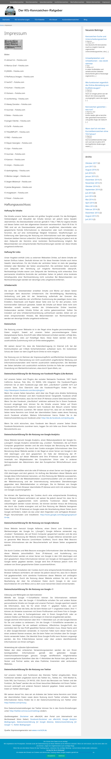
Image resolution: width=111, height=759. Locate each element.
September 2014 (92, 189)
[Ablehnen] (108, 749)
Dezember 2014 (92, 179)
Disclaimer (24, 716)
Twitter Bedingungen (22, 724)
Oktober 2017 (91, 163)
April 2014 (89, 202)
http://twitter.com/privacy (15, 702)
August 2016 (90, 169)
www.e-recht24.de (39, 730)
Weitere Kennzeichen (93, 2)
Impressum (106, 2)
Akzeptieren (51, 756)
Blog (85, 19)
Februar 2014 (91, 209)
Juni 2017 (89, 166)
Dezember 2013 (92, 212)
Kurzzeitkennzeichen (17, 2)
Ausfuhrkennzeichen (61, 2)
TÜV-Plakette (39, 19)
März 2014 (89, 206)
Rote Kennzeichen (32, 2)
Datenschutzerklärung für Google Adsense (35, 722)
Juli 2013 (89, 219)
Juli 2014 (89, 193)
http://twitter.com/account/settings (25, 711)
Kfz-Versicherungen (22, 19)
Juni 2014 (89, 196)
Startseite (6, 19)
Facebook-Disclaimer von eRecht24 (45, 719)
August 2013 (90, 216)
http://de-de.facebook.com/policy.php (57, 418)
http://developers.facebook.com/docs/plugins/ (24, 390)
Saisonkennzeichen (46, 2)
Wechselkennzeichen (77, 2)
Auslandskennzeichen (70, 19)
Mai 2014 (89, 199)
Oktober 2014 (91, 186)
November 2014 (92, 183)
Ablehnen (61, 756)
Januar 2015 (90, 176)
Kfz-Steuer (53, 19)
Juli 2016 (89, 173)
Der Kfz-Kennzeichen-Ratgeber (40, 10)
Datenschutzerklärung (85, 752)
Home (2, 25)
